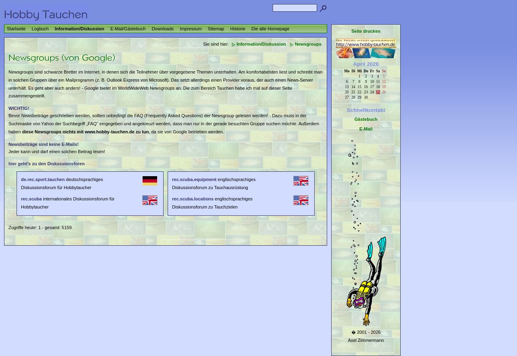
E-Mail (365, 128)
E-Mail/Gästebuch (127, 28)
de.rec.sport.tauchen (43, 179)
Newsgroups (308, 44)
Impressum (191, 28)
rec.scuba (31, 198)
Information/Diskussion (79, 28)
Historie (237, 28)
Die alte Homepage (270, 28)
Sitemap (216, 28)
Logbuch (40, 28)
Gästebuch (366, 119)
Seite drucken (365, 31)
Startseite (16, 28)
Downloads (163, 28)
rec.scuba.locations (193, 198)
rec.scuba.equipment (194, 179)
